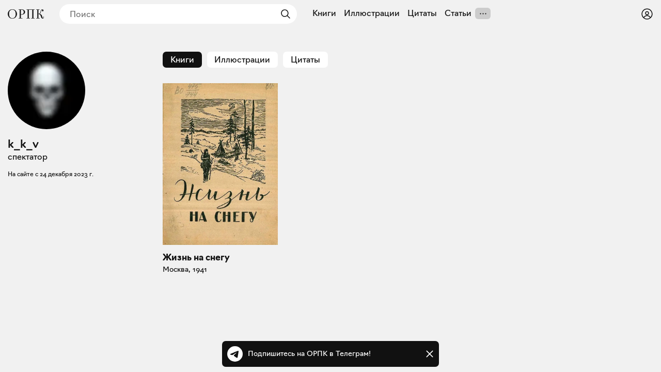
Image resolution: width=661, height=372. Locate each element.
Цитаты (422, 13)
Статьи (458, 13)
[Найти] (283, 14)
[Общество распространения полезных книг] (26, 14)
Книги (324, 13)
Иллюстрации (372, 13)
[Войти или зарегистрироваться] (647, 14)
